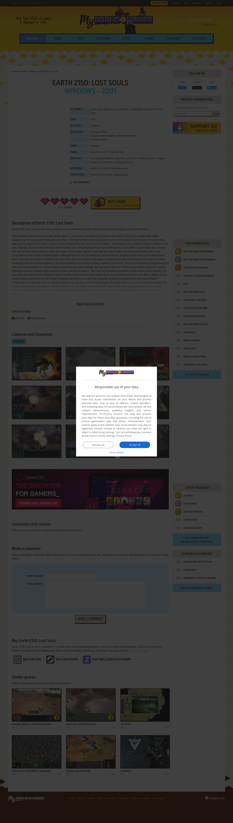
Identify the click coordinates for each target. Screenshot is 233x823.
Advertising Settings (103, 432)
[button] (116, 452)
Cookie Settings (106, 435)
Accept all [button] (135, 444)
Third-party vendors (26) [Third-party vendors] (113, 413)
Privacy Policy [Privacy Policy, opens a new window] (124, 435)
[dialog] (116, 411)
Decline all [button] (98, 444)
